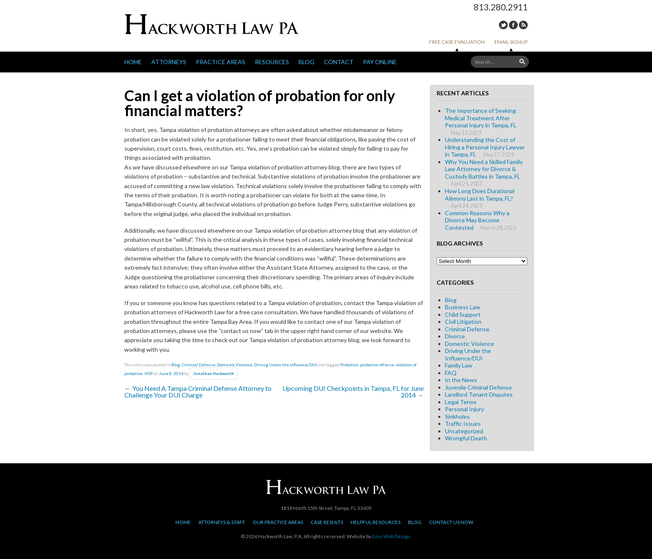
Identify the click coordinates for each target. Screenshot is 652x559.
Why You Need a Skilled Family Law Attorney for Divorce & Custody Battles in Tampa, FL (484, 169)
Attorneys (168, 61)
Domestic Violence (234, 364)
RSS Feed (523, 25)
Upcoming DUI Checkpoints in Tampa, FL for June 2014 (353, 391)
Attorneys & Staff (221, 522)
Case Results (327, 522)
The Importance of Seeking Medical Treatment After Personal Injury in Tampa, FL (480, 118)
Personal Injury (464, 408)
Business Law (462, 307)
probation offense (377, 364)
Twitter (503, 25)
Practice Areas (220, 61)
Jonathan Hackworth (213, 373)
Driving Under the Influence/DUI (285, 364)
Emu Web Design (391, 536)
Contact (338, 61)
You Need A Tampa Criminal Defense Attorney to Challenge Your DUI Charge (198, 391)
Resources (272, 61)
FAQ (451, 372)
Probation (349, 364)
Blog (306, 61)
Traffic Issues (463, 423)
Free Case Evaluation (457, 42)
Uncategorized (464, 431)
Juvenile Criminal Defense (478, 387)
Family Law (458, 365)
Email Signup (511, 42)
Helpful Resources (375, 522)
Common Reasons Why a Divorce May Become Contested (477, 220)
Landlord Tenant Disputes (479, 394)
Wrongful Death (466, 438)
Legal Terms (461, 401)
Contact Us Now (451, 522)
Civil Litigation (463, 321)
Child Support (463, 314)
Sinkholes (457, 416)
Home (133, 61)
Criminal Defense (198, 364)
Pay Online (380, 61)
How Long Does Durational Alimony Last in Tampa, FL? (479, 194)
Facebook (513, 25)
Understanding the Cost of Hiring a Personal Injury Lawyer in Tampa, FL (485, 147)
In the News (461, 379)
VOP (148, 373)
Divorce (455, 336)
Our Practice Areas (278, 522)
